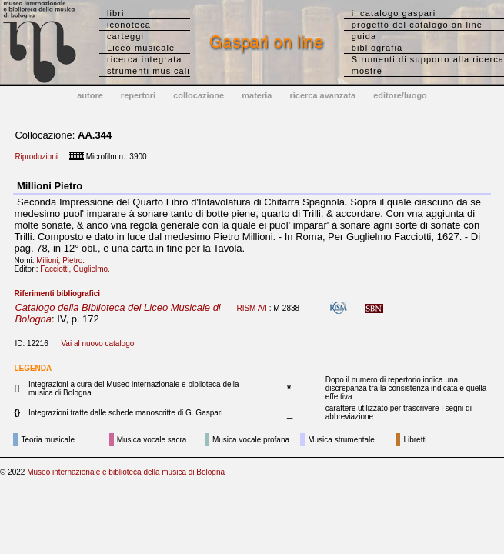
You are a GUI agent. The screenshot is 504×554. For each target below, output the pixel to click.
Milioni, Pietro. (63, 260)
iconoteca (129, 24)
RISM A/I (251, 308)
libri (116, 13)
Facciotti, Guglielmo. (78, 269)
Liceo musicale (141, 47)
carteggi (125, 36)
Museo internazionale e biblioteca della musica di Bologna (126, 472)
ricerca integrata (144, 59)
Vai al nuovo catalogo (97, 343)
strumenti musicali (148, 70)
